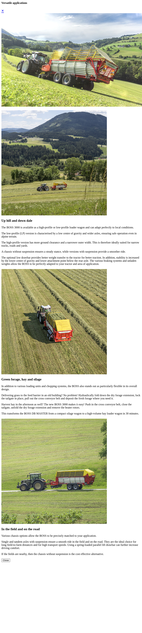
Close (6, 560)
